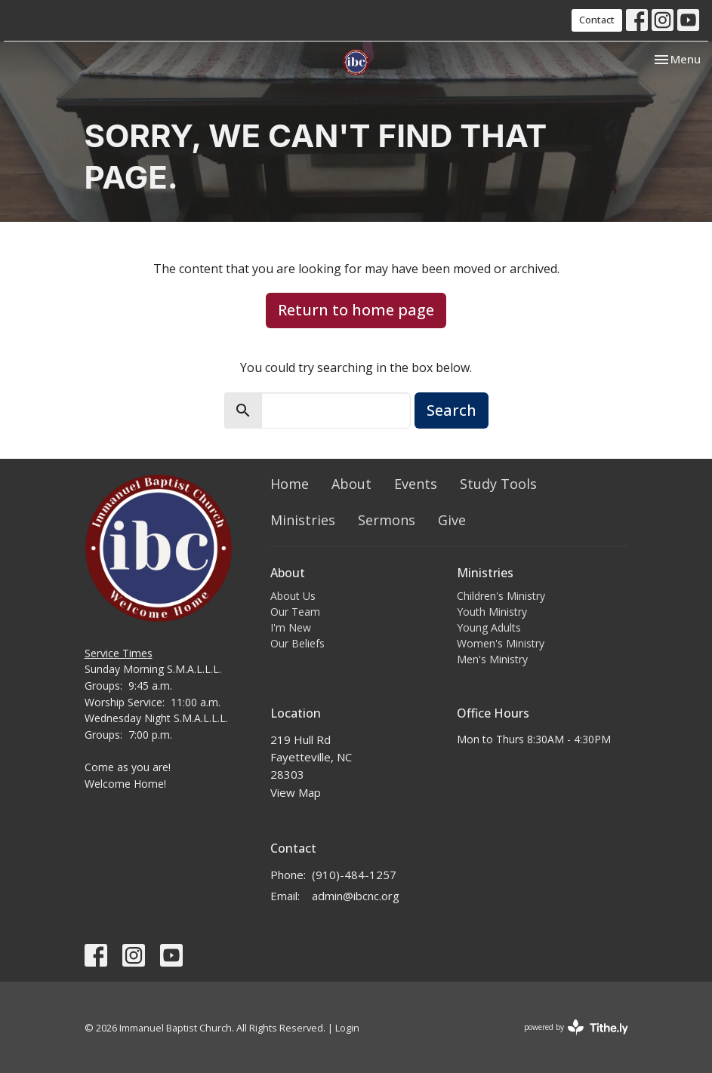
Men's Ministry (492, 659)
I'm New (290, 627)
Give (452, 520)
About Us (293, 596)
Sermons (386, 520)
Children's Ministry (501, 596)
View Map (295, 792)
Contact (597, 19)
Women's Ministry (500, 643)
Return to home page (356, 310)
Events (415, 484)
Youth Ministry (492, 611)
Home (289, 484)
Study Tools (498, 484)
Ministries (302, 520)
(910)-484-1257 (354, 874)
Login (347, 1028)
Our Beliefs (297, 643)
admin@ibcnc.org (355, 895)
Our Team (295, 611)
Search (451, 410)
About (351, 484)
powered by (576, 1027)
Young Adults (489, 627)
